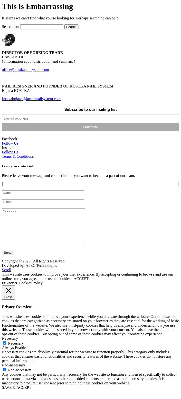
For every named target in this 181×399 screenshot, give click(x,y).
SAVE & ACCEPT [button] (16, 395)
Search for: (10, 27)
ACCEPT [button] (81, 286)
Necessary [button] (10, 346)
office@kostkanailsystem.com (25, 70)
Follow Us (10, 143)
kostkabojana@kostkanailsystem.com (31, 99)
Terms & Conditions (18, 156)
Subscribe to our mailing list (90, 109)
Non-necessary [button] (13, 372)
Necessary (16, 350)
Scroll (6, 277)
